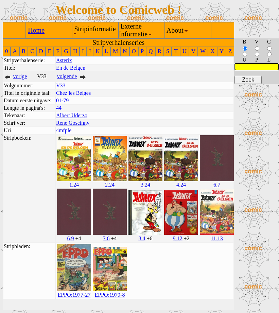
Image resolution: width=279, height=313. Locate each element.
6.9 (70, 238)
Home (36, 30)
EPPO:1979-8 (110, 295)
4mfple (63, 130)
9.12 (177, 238)
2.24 (110, 185)
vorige (20, 76)
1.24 (74, 185)
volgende (67, 76)
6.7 (216, 185)
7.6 (106, 238)
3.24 (145, 185)
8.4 (141, 238)
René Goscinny (72, 123)
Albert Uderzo (71, 115)
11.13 (217, 238)
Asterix (64, 60)
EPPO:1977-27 (74, 295)
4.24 (181, 185)
